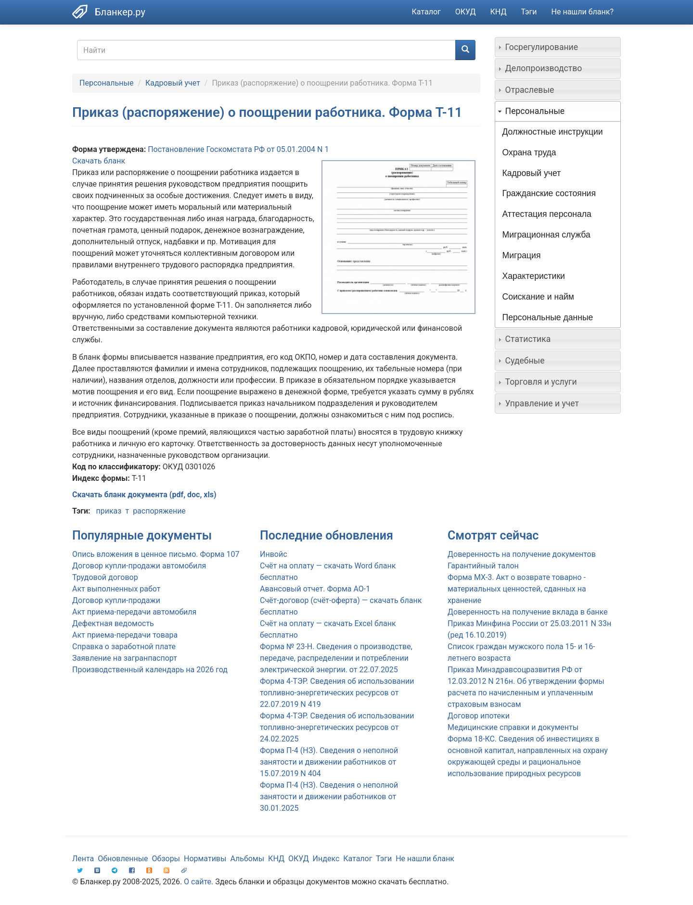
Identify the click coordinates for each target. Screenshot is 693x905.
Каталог (426, 11)
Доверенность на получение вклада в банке (528, 611)
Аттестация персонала (546, 214)
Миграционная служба (546, 234)
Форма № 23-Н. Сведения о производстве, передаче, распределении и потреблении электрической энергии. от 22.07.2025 (336, 658)
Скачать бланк (98, 160)
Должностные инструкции (552, 132)
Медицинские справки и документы (513, 727)
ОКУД (465, 11)
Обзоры (166, 858)
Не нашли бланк (425, 858)
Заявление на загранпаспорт (124, 658)
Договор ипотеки (479, 715)
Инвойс (273, 554)
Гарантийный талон (483, 565)
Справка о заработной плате (124, 646)
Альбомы (247, 858)
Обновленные (123, 858)
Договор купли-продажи (116, 600)
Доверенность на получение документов (522, 554)
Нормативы (205, 858)
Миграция (521, 255)
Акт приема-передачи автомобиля (134, 611)
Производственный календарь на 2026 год (150, 669)
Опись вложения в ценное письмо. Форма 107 (155, 554)
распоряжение (159, 510)
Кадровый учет (172, 83)
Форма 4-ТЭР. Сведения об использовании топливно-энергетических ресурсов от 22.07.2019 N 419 (337, 693)
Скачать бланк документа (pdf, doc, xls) (144, 494)
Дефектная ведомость (113, 623)
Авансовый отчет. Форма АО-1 (315, 588)
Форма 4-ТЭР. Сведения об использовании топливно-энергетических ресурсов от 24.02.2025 (337, 727)
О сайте (197, 881)
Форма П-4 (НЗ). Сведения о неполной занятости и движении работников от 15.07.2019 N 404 (329, 762)
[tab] (558, 47)
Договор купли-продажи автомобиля (139, 565)
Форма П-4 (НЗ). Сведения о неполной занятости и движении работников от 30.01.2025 (329, 796)
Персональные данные (547, 317)
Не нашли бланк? (583, 11)
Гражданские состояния (549, 193)
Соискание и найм (538, 297)
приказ (108, 510)
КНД (498, 11)
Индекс (326, 858)
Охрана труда (529, 152)
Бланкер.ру (120, 12)
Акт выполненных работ (116, 588)
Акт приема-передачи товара (125, 635)
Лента (83, 858)
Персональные (106, 83)
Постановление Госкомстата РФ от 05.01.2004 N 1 (238, 149)
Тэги (529, 11)
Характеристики (533, 276)
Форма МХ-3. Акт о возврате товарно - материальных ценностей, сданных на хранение (517, 589)
